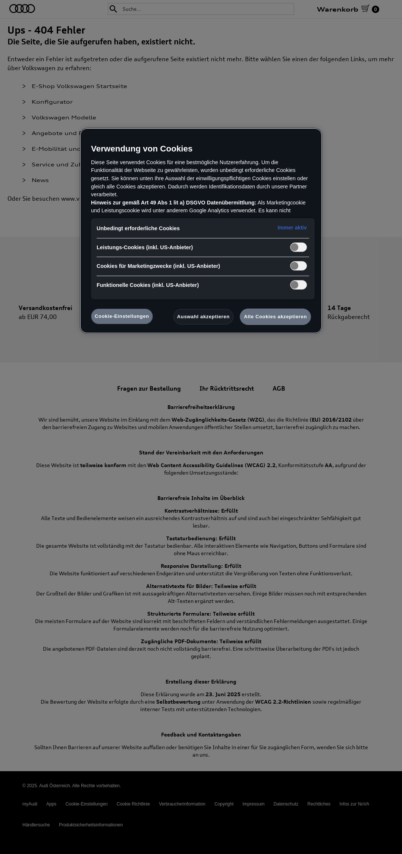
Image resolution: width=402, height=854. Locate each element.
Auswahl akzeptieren (203, 316)
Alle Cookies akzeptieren (275, 316)
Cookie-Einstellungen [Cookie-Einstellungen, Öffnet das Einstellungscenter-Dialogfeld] (122, 316)
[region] (201, 231)
